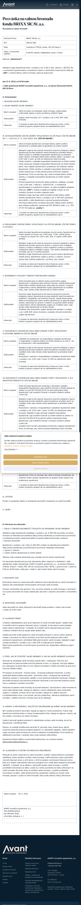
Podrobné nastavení (40, 468)
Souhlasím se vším (40, 457)
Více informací (9, 449)
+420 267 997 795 (54, 866)
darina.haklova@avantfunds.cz (15, 742)
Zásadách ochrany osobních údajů (18, 446)
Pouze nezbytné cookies (40, 463)
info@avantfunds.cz (55, 863)
